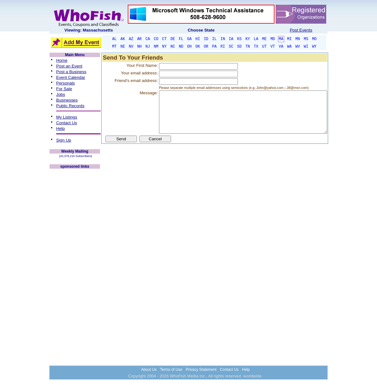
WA (289, 46)
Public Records (70, 105)
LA (256, 39)
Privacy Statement (201, 369)
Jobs (60, 94)
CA (147, 39)
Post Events (301, 30)
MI (289, 39)
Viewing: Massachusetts (88, 30)
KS (239, 39)
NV (131, 46)
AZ (131, 39)
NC (172, 46)
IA (231, 39)
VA (281, 46)
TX (256, 46)
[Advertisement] (75, 264)
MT (114, 46)
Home (62, 60)
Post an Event (69, 66)
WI (306, 46)
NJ (147, 46)
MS (306, 39)
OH (189, 46)
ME (264, 39)
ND (181, 46)
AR (139, 39)
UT (264, 46)
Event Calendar (70, 77)
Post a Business (71, 71)
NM (156, 46)
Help (60, 128)
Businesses (67, 100)
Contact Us (66, 122)
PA (214, 46)
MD (272, 39)
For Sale (64, 88)
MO (314, 39)
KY (247, 39)
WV (297, 46)
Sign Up (63, 140)
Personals (65, 83)
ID (206, 39)
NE (123, 46)
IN (223, 39)
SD (239, 46)
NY (164, 46)
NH (139, 46)
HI (197, 39)
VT (272, 46)
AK (123, 39)
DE (172, 39)
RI (223, 46)
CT (164, 39)
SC (231, 46)
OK (197, 46)
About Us (148, 369)
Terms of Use (171, 369)
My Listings (66, 117)
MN (297, 39)
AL (114, 39)
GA (189, 39)
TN (247, 46)
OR (206, 46)
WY (314, 46)
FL (181, 39)
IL (214, 39)
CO (156, 39)
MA (281, 39)
